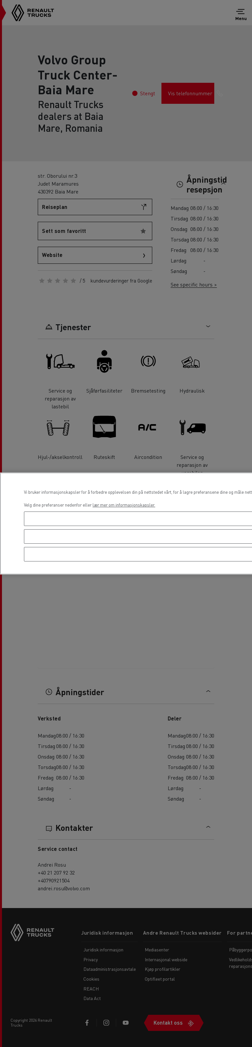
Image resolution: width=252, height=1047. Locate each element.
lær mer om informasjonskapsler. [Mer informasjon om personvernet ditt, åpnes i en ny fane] (124, 505)
